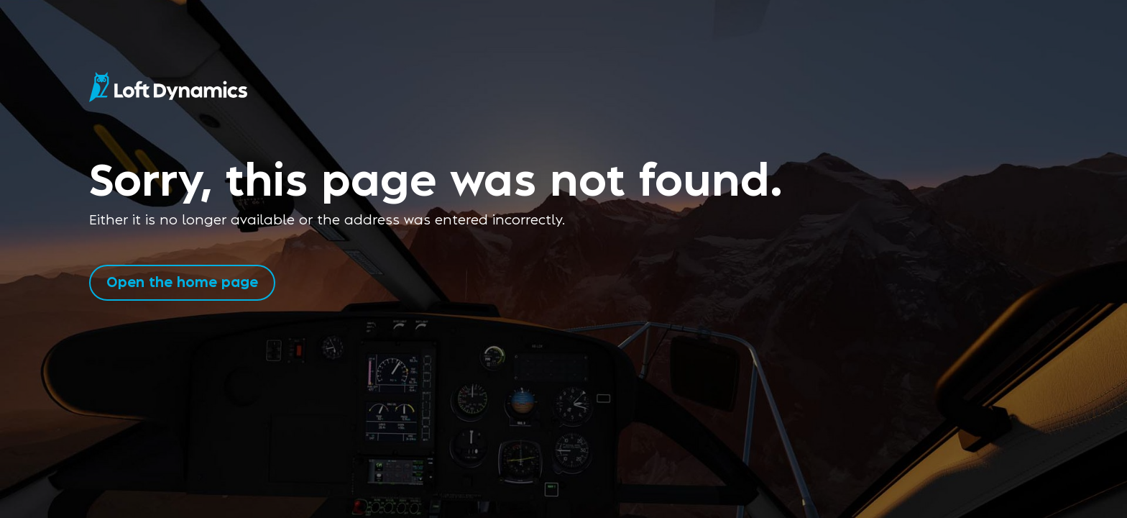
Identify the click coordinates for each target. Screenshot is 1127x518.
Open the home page (182, 281)
